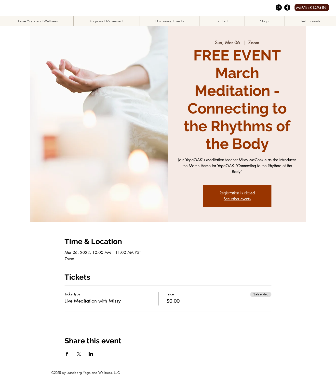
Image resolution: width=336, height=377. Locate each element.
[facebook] (287, 7)
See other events (237, 199)
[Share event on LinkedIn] (91, 354)
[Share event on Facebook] (67, 354)
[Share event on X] (79, 354)
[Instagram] (279, 7)
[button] (106, 21)
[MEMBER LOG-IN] (312, 7)
